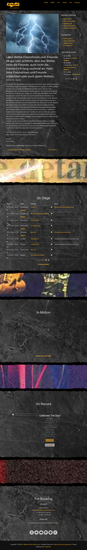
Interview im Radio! (69, 21)
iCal (76, 79)
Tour (58, 2)
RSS (73, 79)
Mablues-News (20, 145)
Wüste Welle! (68, 19)
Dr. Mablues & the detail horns (31, 544)
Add (7, 209)
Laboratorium (35, 239)
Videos (64, 2)
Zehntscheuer (76, 74)
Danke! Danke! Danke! (70, 28)
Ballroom (33, 232)
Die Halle (33, 250)
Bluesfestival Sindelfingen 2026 (64, 207)
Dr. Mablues (35, 145)
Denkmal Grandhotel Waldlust (40, 214)
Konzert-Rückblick (69, 41)
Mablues (41, 145)
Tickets (66, 60)
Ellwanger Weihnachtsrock (62, 232)
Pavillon (74, 58)
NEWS (52, 2)
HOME (46, 2)
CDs (70, 2)
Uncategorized (68, 45)
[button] (8, 430)
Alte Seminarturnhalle (37, 255)
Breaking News (12, 145)
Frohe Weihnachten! (70, 26)
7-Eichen (29, 145)
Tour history (43, 264)
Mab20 (19, 80)
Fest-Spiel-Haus (35, 226)
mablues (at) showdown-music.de (44, 510)
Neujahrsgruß (68, 23)
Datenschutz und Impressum (62, 544)
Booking (77, 2)
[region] (43, 430)
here (57, 523)
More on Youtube (43, 356)
